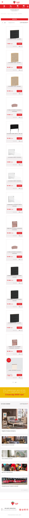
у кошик (19, 43)
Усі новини (24, 490)
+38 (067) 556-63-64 (9, 508)
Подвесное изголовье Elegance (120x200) (14, 347)
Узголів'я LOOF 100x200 (14, 86)
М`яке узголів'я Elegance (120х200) (14, 253)
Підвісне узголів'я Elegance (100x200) (14, 229)
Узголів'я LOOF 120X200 (14, 62)
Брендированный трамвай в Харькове (10, 486)
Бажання (21, 46)
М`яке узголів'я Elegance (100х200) (14, 111)
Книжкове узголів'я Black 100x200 (14, 276)
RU (27, 5)
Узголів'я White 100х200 (14, 157)
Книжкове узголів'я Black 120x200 (14, 300)
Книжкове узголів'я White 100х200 (14, 205)
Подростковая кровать (9, 431)
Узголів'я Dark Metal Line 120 (14, 133)
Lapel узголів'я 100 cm (15, 370)
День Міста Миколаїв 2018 (7, 472)
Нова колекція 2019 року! (7, 458)
